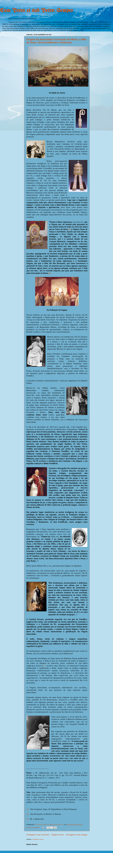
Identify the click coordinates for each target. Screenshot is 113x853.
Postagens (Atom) (38, 839)
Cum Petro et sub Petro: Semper (36, 10)
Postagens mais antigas (76, 835)
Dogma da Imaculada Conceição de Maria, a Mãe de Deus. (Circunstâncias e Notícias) (56, 41)
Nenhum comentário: (33, 827)
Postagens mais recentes (37, 835)
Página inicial (58, 835)
